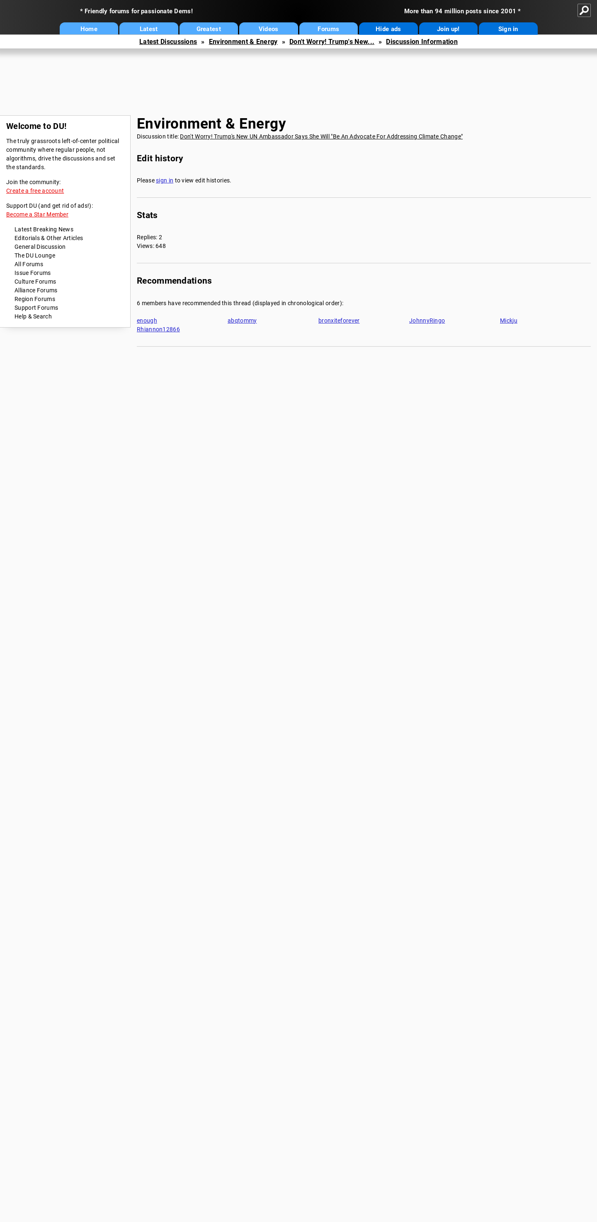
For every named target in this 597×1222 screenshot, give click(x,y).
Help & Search (33, 316)
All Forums (29, 264)
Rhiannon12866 (158, 329)
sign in (164, 180)
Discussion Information (422, 42)
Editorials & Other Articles (49, 238)
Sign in (508, 29)
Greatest (209, 29)
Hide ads (388, 29)
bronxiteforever (339, 320)
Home (88, 29)
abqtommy (242, 320)
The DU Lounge (35, 255)
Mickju (508, 320)
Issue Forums (33, 273)
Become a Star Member (37, 214)
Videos (269, 29)
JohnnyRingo (427, 320)
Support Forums (36, 307)
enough (147, 320)
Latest (149, 29)
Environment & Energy (243, 42)
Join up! (448, 29)
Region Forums (35, 299)
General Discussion (40, 246)
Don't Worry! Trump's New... (331, 42)
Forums (328, 29)
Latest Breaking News (44, 229)
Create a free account (35, 190)
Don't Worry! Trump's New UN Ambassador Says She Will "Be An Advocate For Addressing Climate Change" (321, 136)
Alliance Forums (36, 290)
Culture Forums (35, 281)
